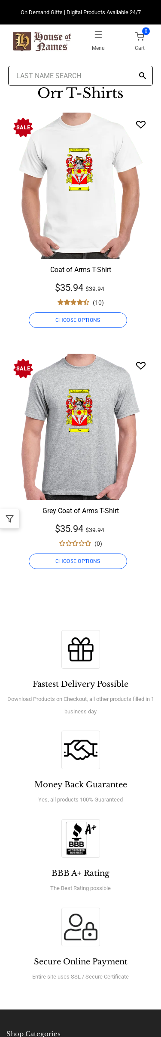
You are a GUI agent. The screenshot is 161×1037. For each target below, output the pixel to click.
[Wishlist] (140, 124)
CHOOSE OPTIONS (77, 320)
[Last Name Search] (80, 76)
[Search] (143, 76)
